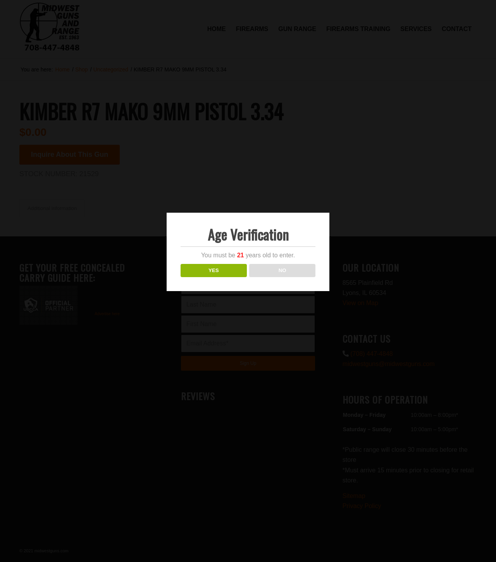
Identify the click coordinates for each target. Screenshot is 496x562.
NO (282, 270)
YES (213, 270)
